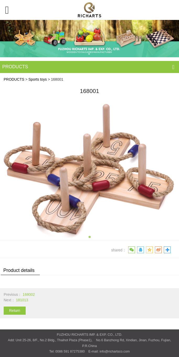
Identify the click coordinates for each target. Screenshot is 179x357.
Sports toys (38, 79)
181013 (22, 300)
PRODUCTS (14, 79)
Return (14, 310)
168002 (29, 294)
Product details (19, 270)
